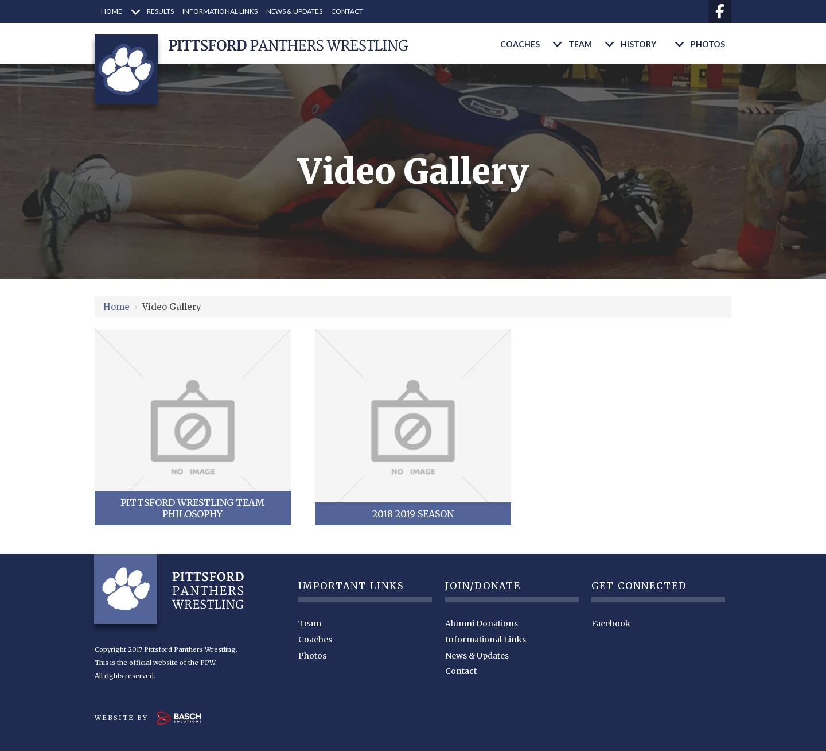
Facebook (610, 623)
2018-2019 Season (413, 514)
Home (116, 306)
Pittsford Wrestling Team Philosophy (192, 508)
